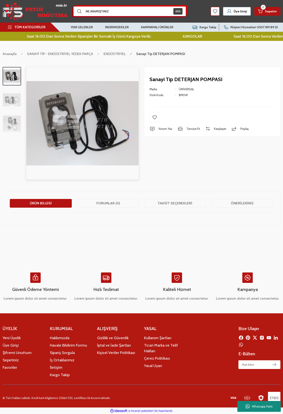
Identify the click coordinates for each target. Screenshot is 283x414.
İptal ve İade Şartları (114, 345)
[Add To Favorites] (154, 117)
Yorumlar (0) (108, 203)
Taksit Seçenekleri (175, 203)
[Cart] (267, 11)
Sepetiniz (11, 360)
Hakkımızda (59, 338)
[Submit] (274, 364)
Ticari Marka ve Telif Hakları (161, 348)
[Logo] (35, 11)
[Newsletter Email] (259, 364)
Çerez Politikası (157, 358)
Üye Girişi (11, 345)
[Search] (129, 11)
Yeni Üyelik (12, 338)
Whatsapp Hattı (259, 406)
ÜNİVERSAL (186, 89)
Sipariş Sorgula (62, 352)
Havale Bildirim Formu (68, 345)
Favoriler (10, 367)
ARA (178, 11)
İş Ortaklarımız (62, 360)
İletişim (56, 367)
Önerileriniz (242, 203)
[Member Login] (237, 11)
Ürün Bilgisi (41, 203)
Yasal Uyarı (153, 365)
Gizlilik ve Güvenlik (113, 338)
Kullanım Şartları (157, 338)
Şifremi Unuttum (17, 352)
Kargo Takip (60, 374)
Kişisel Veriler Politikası (116, 352)
